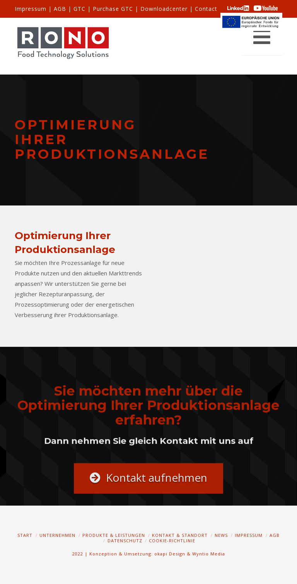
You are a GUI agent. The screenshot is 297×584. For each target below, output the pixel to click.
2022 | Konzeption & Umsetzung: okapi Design (128, 554)
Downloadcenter (164, 8)
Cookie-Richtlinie (172, 540)
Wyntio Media (208, 554)
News (221, 535)
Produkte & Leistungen (113, 535)
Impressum (30, 8)
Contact (206, 8)
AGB (60, 8)
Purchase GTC (113, 8)
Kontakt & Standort (180, 535)
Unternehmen (57, 535)
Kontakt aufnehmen (148, 482)
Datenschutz (125, 540)
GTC (79, 8)
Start (24, 535)
